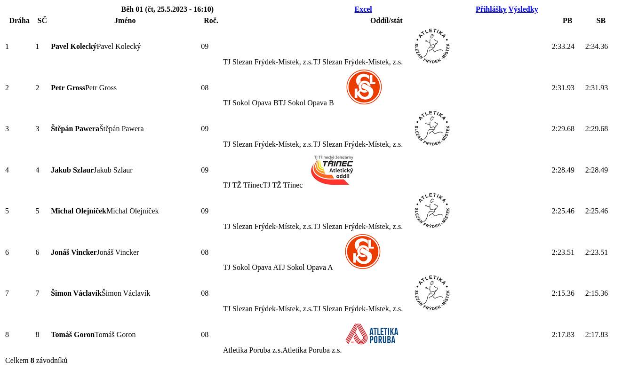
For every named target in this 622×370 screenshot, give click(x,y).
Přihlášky (491, 9)
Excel (363, 9)
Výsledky (523, 9)
